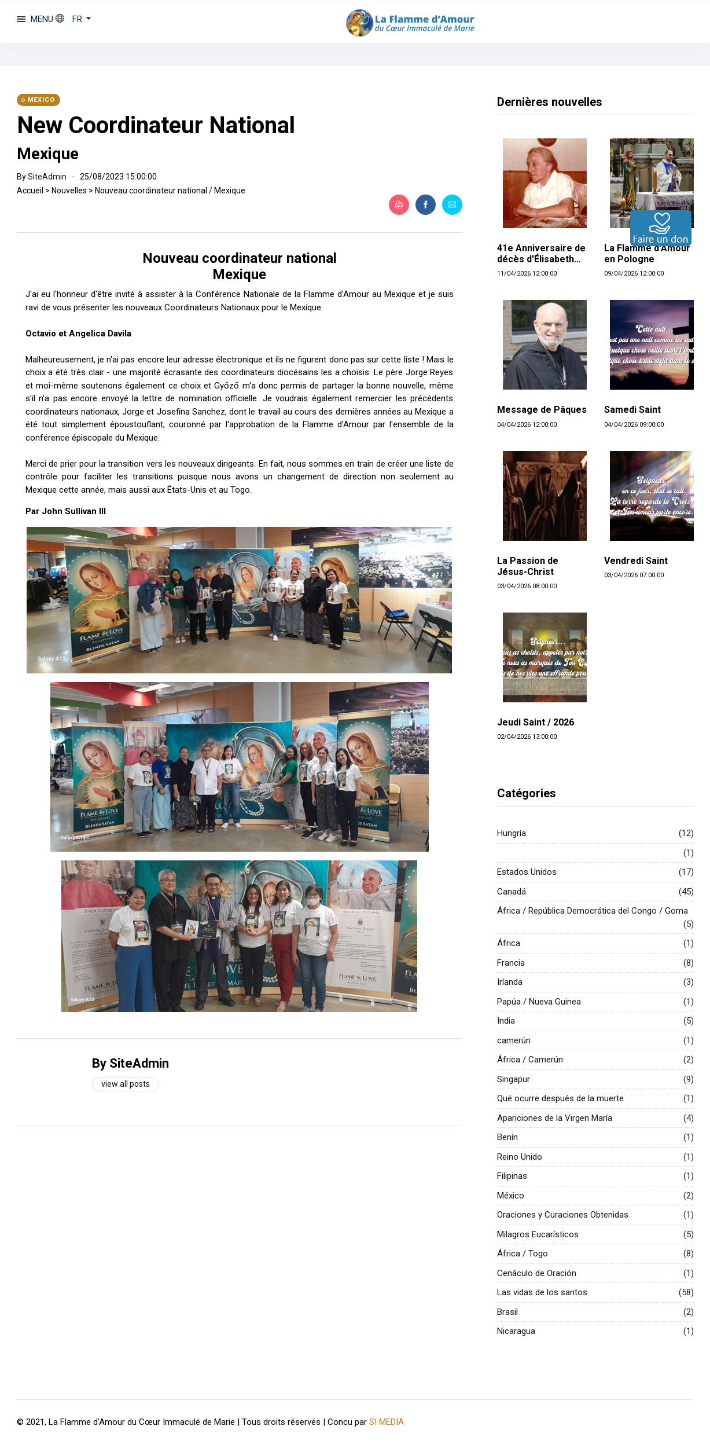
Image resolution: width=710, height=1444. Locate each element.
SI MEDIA (386, 1421)
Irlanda (510, 982)
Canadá (511, 891)
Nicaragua (516, 1331)
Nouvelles (69, 190)
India (506, 1021)
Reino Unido (519, 1157)
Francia (511, 963)
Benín (507, 1137)
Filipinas (512, 1176)
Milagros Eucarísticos (538, 1234)
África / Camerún (530, 1059)
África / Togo (522, 1253)
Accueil (30, 190)
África (508, 943)
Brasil (507, 1312)
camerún (514, 1040)
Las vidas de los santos (542, 1292)
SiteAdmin (47, 176)
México (510, 1195)
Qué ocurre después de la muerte (560, 1098)
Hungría (511, 833)
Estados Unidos (527, 872)
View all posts (125, 1084)
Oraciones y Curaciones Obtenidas (562, 1215)
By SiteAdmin (130, 1063)
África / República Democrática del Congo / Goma (592, 911)
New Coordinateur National (156, 125)
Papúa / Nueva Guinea (539, 1001)
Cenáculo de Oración (536, 1273)
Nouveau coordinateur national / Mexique (170, 190)
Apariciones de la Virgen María (554, 1118)
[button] (73, 19)
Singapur (513, 1079)
